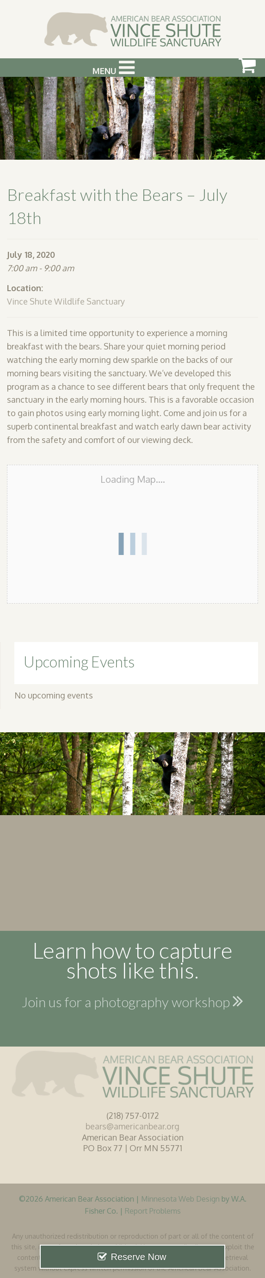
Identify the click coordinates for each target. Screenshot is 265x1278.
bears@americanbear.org (132, 1126)
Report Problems (153, 1211)
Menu (113, 67)
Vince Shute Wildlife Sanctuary (66, 301)
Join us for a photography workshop (132, 1000)
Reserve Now (138, 1257)
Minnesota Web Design (180, 1198)
